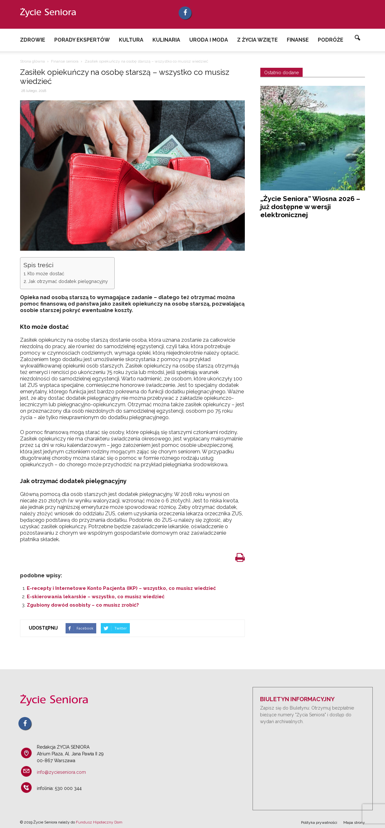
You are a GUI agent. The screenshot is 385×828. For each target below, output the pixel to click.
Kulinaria (166, 40)
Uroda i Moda (208, 40)
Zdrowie (32, 40)
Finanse (298, 40)
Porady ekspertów (82, 40)
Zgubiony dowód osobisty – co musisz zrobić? (83, 605)
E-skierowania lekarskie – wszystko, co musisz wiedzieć (95, 597)
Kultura (131, 40)
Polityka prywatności (319, 822)
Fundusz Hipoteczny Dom (99, 822)
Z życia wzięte (257, 40)
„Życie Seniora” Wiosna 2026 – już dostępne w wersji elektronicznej (310, 207)
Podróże (330, 40)
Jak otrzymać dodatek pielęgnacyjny (68, 281)
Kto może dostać (45, 273)
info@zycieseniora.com (61, 772)
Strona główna (32, 61)
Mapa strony (354, 822)
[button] (357, 38)
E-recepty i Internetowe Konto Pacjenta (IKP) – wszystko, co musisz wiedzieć (121, 588)
